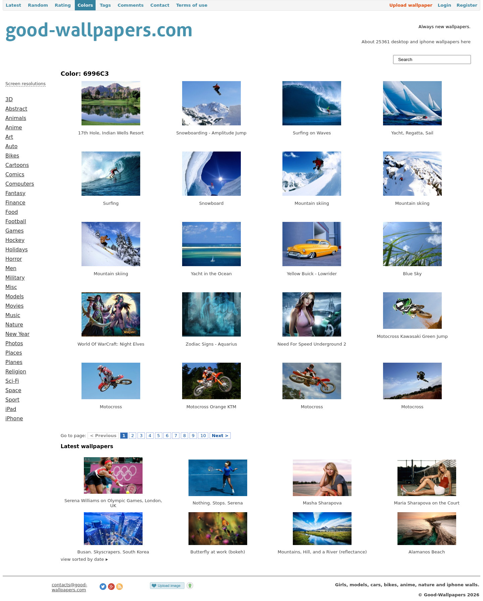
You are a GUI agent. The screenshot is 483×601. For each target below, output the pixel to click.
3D (9, 100)
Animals (15, 118)
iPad (10, 409)
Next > (220, 435)
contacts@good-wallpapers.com (69, 587)
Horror (13, 259)
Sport (12, 400)
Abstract (16, 109)
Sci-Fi (12, 381)
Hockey (14, 240)
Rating (63, 5)
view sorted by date (84, 559)
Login (444, 5)
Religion (15, 372)
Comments (131, 5)
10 (203, 435)
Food (11, 212)
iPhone (14, 419)
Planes (13, 362)
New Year (17, 334)
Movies (14, 306)
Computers (19, 184)
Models (14, 297)
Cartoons (17, 165)
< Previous (103, 435)
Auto (11, 146)
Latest (13, 5)
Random (38, 5)
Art (9, 137)
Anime (13, 128)
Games (14, 231)
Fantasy (15, 193)
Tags (105, 5)
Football (15, 222)
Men (10, 268)
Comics (14, 175)
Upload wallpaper (410, 5)
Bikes (12, 156)
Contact (159, 5)
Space (13, 390)
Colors (85, 5)
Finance (15, 203)
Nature (14, 325)
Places (13, 353)
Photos (14, 344)
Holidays (16, 250)
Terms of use (191, 5)
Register (467, 5)
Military (15, 278)
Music (12, 315)
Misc (11, 287)
